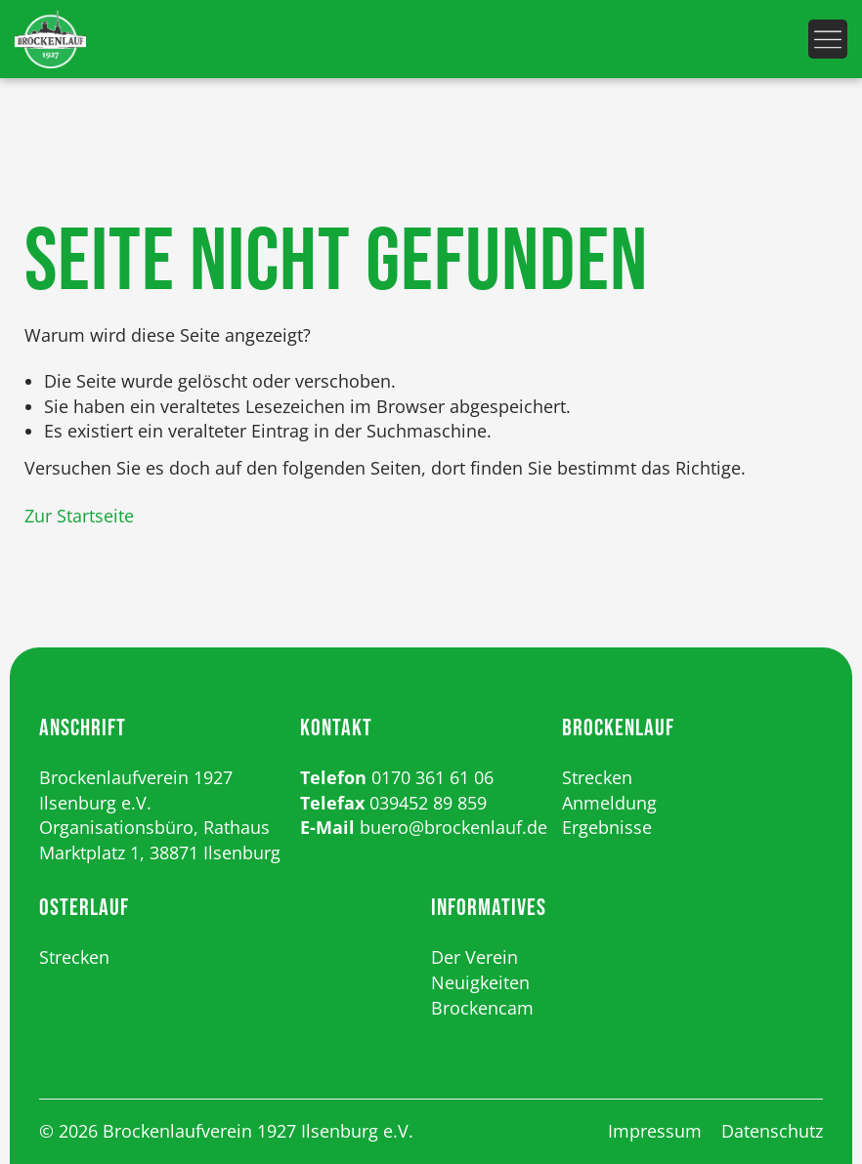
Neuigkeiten (480, 982)
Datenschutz (772, 1131)
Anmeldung (609, 802)
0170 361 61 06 (432, 777)
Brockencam (482, 1007)
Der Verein (474, 957)
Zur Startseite (79, 515)
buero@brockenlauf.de (453, 827)
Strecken (597, 777)
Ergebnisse (607, 827)
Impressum (655, 1131)
